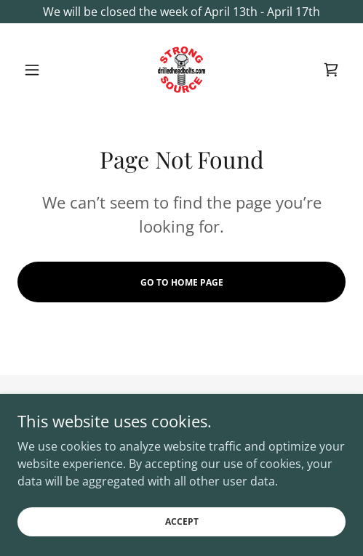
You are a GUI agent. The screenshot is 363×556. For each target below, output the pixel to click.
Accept (182, 531)
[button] (42, 69)
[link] (181, 70)
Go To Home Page (181, 282)
